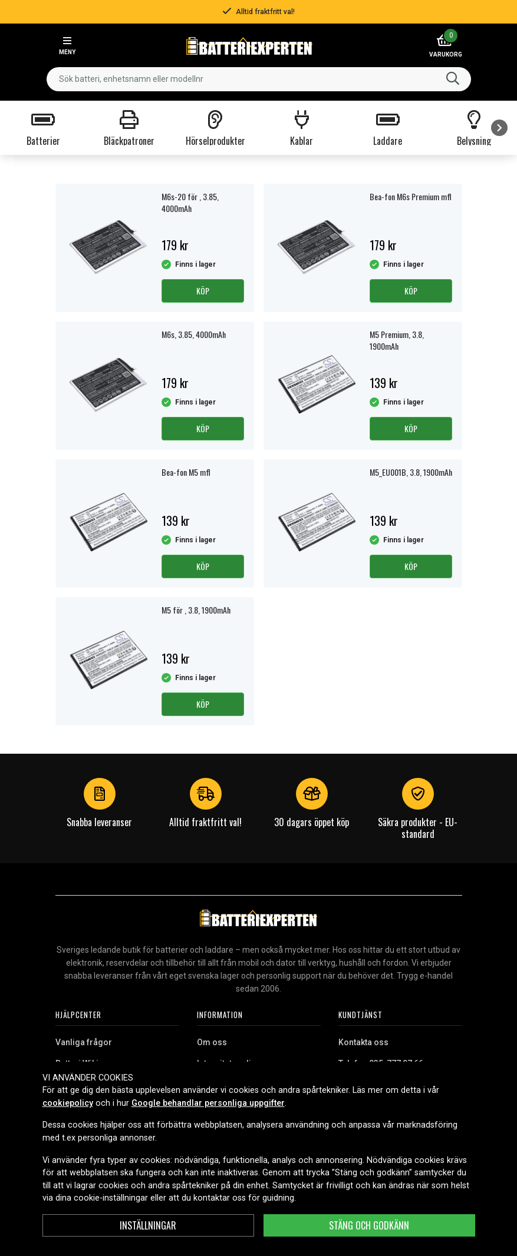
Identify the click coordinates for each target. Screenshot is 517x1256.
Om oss (212, 1042)
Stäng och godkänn (369, 1225)
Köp (202, 290)
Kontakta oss (363, 1042)
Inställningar (148, 1225)
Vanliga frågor (83, 1042)
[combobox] (259, 79)
